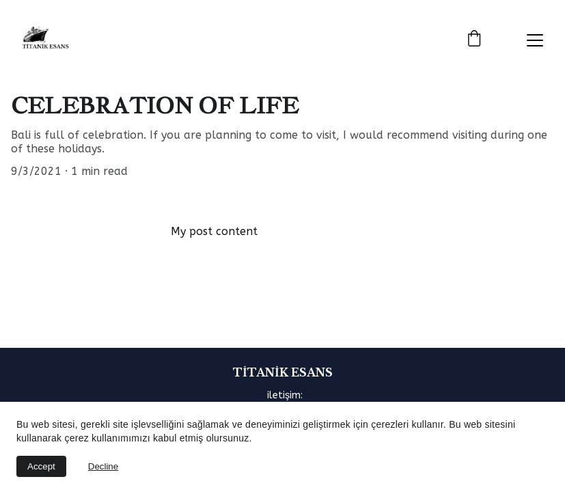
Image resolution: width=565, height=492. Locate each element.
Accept (41, 466)
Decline (103, 466)
